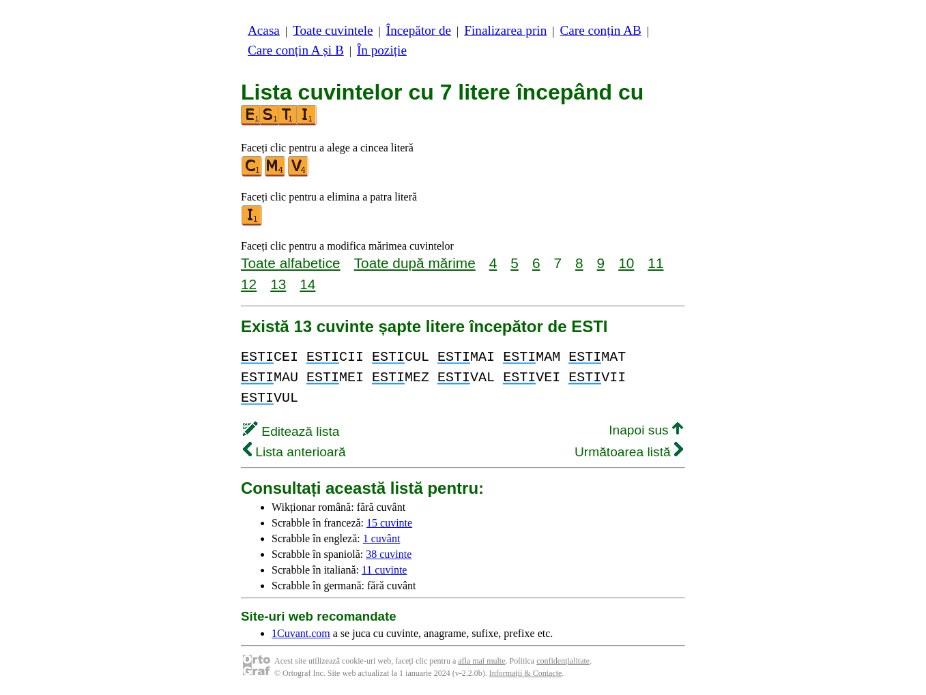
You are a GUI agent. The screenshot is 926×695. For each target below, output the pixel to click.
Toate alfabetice (291, 263)
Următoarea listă (629, 452)
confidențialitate (563, 661)
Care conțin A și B (296, 50)
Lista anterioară (294, 452)
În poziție (382, 50)
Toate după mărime (415, 263)
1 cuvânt (382, 538)
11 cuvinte (384, 570)
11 (655, 263)
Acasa (264, 30)
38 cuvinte (388, 554)
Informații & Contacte (525, 673)
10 (626, 263)
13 (278, 284)
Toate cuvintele (333, 30)
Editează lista (291, 431)
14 (307, 284)
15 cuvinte (389, 523)
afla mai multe (481, 661)
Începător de (418, 30)
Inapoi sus (646, 430)
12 (249, 284)
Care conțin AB (600, 30)
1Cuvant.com (301, 633)
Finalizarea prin (505, 30)
